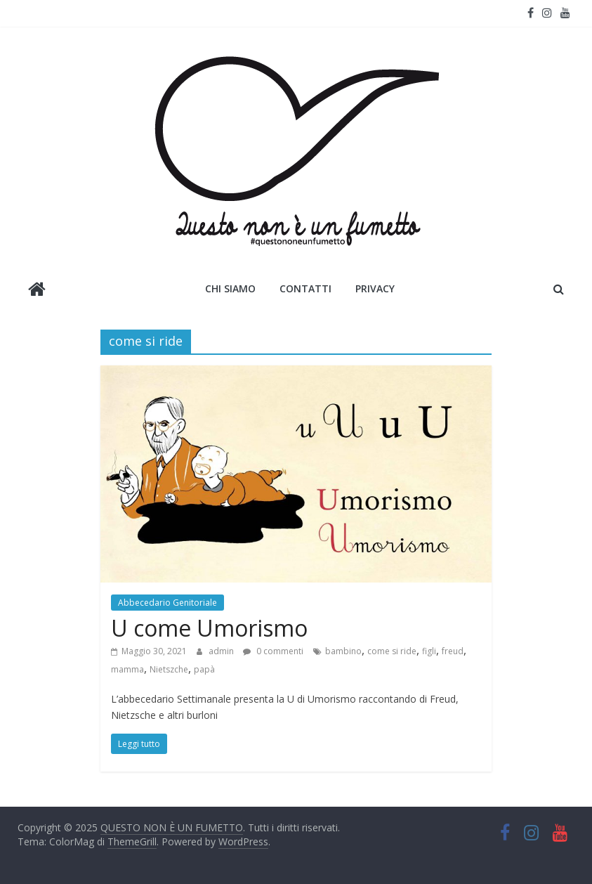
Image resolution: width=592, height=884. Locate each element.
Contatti (305, 288)
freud (452, 651)
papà (204, 669)
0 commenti (273, 651)
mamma (127, 669)
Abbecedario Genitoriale (167, 603)
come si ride (391, 651)
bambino (343, 651)
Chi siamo (230, 288)
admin (222, 651)
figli (429, 651)
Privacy (375, 288)
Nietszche (169, 669)
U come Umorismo (209, 628)
